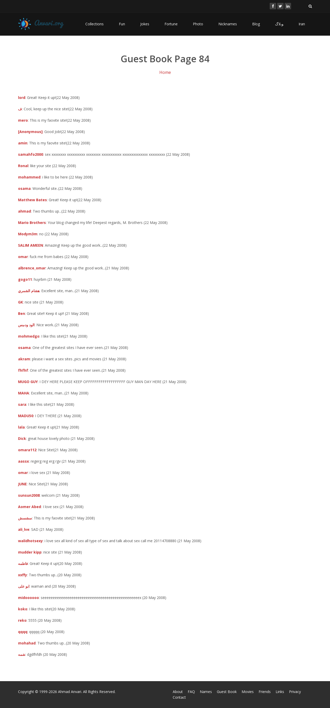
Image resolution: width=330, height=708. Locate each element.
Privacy (295, 691)
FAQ (191, 691)
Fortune (171, 23)
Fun (122, 23)
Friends (265, 691)
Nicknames (227, 23)
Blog (256, 23)
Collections (94, 23)
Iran (302, 23)
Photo (198, 23)
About (178, 691)
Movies (248, 691)
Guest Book (227, 691)
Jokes (144, 23)
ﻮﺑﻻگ (279, 23)
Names (206, 691)
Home (165, 72)
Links (280, 691)
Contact (179, 697)
